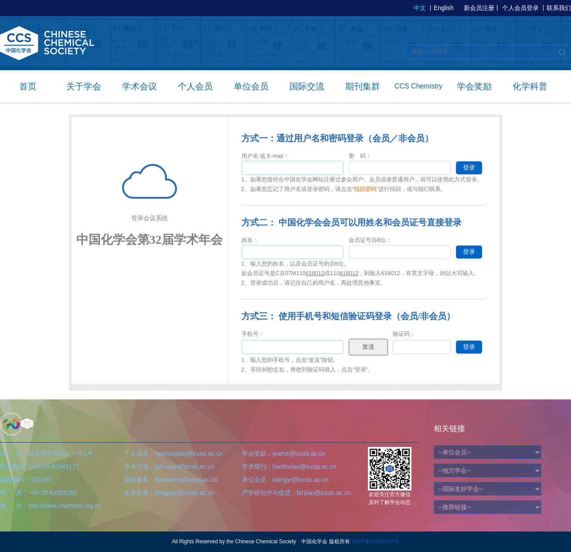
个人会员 (195, 86)
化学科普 (530, 86)
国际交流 (306, 86)
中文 (420, 7)
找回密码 (365, 189)
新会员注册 (479, 7)
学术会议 (139, 86)
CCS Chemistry (418, 86)
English (444, 7)
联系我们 (559, 7)
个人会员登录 (520, 7)
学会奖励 (474, 86)
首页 (28, 86)
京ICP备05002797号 (375, 541)
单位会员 (251, 86)
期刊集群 (362, 86)
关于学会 (83, 86)
